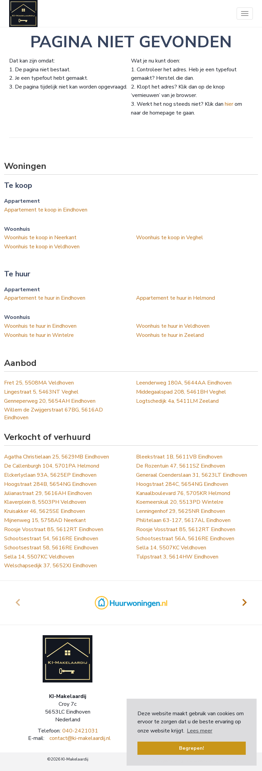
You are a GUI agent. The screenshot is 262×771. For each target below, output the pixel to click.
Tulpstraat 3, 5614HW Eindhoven (177, 557)
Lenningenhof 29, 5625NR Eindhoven (180, 511)
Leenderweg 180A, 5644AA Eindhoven (184, 383)
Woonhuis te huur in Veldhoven (173, 326)
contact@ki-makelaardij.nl (80, 738)
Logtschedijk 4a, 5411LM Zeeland (177, 401)
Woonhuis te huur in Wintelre (39, 335)
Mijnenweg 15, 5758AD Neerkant (45, 520)
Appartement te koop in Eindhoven (45, 210)
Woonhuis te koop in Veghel (169, 237)
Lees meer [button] (199, 731)
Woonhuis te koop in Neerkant (40, 237)
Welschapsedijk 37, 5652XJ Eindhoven (50, 565)
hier (229, 104)
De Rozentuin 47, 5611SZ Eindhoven (180, 466)
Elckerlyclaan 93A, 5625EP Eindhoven (50, 475)
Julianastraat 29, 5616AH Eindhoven (48, 493)
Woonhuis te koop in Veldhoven (42, 246)
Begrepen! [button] (191, 748)
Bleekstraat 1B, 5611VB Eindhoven (179, 457)
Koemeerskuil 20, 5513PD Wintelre (179, 502)
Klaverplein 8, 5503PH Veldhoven (45, 502)
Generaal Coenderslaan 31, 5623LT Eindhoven (191, 475)
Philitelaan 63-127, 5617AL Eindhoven (183, 520)
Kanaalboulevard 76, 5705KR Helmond (183, 493)
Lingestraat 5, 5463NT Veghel (41, 392)
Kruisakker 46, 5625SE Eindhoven (44, 511)
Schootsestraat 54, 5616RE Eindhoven (51, 538)
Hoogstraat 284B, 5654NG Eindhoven (50, 484)
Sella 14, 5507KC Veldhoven (171, 547)
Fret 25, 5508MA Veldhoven (39, 383)
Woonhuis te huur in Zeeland (170, 335)
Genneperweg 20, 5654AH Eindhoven (49, 401)
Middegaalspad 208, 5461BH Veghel (181, 392)
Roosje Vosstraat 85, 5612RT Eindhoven (53, 529)
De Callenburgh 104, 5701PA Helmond (51, 466)
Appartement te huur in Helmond (175, 298)
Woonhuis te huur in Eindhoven (40, 326)
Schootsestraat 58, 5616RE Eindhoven (51, 547)
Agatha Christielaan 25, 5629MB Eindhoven (56, 457)
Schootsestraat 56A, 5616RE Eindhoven (185, 538)
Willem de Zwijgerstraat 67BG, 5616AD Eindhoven (53, 413)
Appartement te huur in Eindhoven (44, 298)
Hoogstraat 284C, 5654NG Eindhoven (182, 484)
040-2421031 (80, 731)
